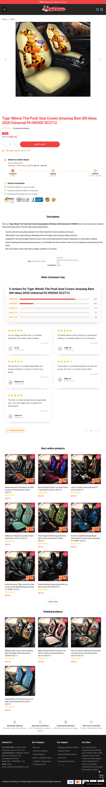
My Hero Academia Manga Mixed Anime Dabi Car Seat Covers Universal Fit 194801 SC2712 (85, 538)
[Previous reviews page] (86, 431)
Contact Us (62, 758)
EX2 (58, 263)
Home (4, 19)
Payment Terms (64, 751)
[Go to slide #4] (72, 102)
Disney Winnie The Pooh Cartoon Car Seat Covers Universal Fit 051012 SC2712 (19, 701)
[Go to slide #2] (47, 102)
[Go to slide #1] (34, 102)
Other (12, 19)
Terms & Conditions (40, 751)
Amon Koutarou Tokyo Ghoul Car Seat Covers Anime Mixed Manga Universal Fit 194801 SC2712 (19, 586)
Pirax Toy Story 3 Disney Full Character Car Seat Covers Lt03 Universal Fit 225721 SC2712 (86, 653)
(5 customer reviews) (21, 128)
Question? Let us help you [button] (94, 784)
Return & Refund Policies (67, 754)
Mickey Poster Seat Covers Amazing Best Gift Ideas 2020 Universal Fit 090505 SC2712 (19, 653)
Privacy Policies (39, 754)
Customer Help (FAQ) (66, 761)
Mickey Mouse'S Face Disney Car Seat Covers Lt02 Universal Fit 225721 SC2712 (19, 489)
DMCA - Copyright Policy (42, 758)
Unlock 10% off (101, 776)
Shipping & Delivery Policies (68, 747)
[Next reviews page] (99, 431)
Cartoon (59, 258)
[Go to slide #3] (59, 102)
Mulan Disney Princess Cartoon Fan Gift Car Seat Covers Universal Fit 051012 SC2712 (51, 653)
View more (53, 602)
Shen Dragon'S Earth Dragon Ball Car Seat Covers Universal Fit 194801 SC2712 (52, 538)
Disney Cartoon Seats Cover (67, 260)
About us (36, 747)
